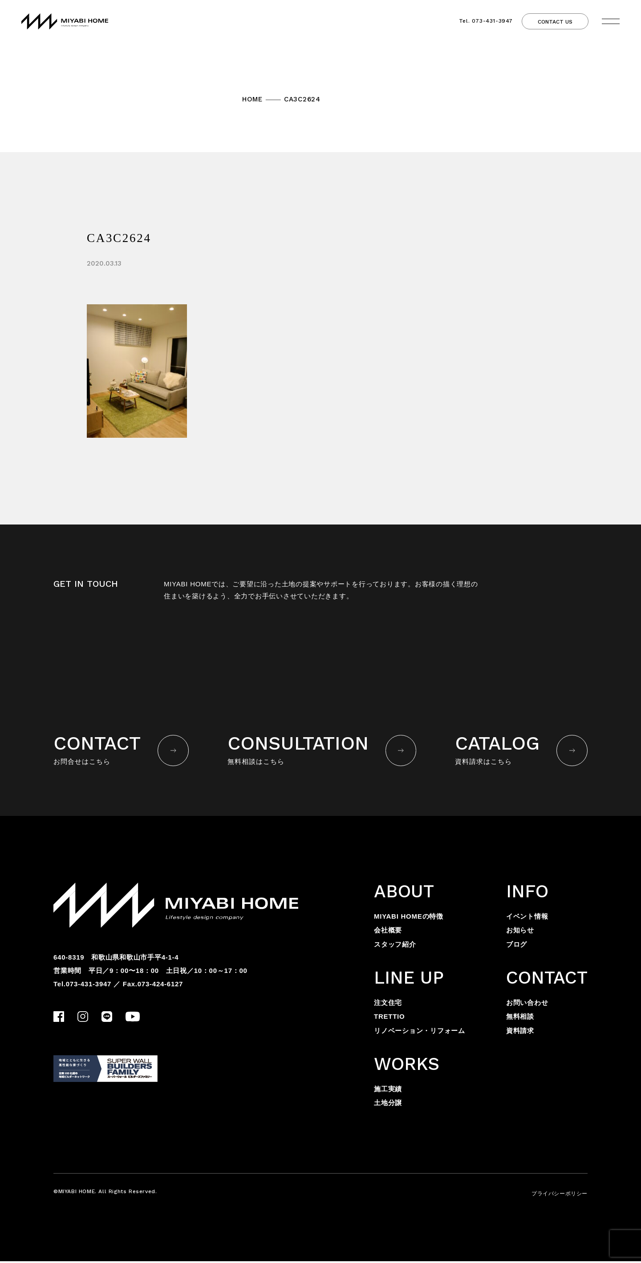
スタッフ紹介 (395, 946)
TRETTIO (389, 1018)
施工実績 (388, 1090)
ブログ (516, 946)
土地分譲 (388, 1104)
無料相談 (520, 1018)
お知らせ (520, 932)
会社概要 (388, 932)
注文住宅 (388, 1004)
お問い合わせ (527, 1004)
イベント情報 (527, 918)
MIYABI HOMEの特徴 (408, 918)
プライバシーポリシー (559, 1195)
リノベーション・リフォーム (419, 1032)
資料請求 (520, 1032)
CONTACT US (555, 23)
